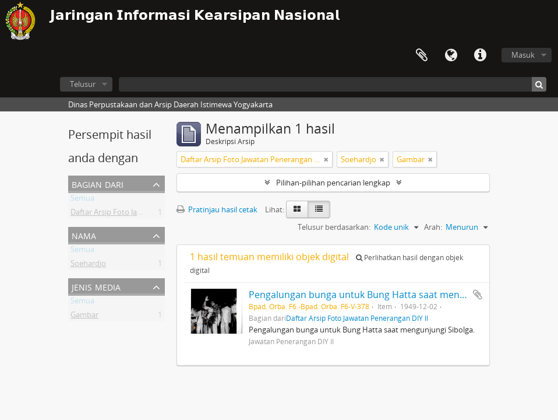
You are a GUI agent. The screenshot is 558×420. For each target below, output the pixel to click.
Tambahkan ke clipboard (477, 294)
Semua (82, 200)
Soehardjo (88, 265)
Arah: (433, 227)
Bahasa (450, 55)
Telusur (83, 84)
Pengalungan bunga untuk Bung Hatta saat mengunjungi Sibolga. (392, 294)
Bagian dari (97, 183)
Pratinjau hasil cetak (216, 209)
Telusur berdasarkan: (334, 227)
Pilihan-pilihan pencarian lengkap (333, 182)
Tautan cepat (480, 55)
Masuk (523, 55)
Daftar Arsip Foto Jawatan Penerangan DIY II (146, 214)
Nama (84, 235)
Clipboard (421, 55)
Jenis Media (96, 286)
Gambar (84, 317)
